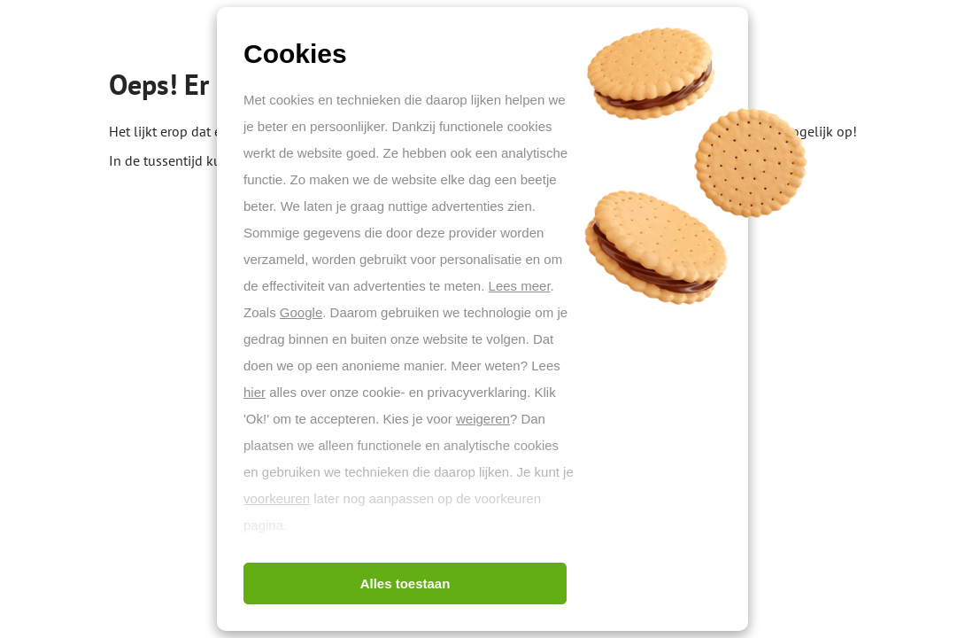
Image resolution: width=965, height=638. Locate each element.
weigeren (483, 418)
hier (254, 392)
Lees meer (520, 285)
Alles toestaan (405, 583)
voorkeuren (276, 498)
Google (301, 312)
